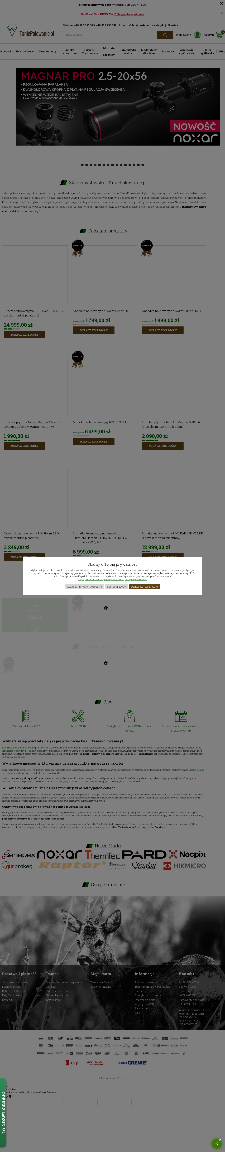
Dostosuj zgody (116, 586)
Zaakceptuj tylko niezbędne (84, 586)
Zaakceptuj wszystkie (144, 586)
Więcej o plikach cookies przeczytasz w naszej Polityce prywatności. (112, 579)
